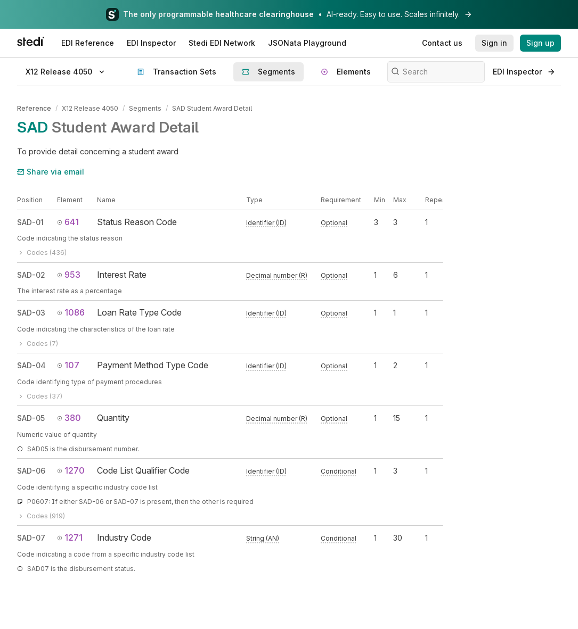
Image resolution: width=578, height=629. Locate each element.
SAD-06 (31, 470)
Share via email (50, 171)
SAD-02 (31, 274)
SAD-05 (31, 418)
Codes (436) (42, 252)
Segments (145, 108)
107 (68, 365)
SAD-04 (31, 365)
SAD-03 (31, 312)
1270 (71, 470)
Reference (34, 108)
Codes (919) (41, 516)
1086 (71, 312)
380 (69, 417)
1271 (70, 537)
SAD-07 (31, 537)
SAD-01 (30, 222)
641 (68, 222)
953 (68, 274)
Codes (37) (39, 396)
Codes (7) (37, 343)
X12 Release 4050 (90, 108)
